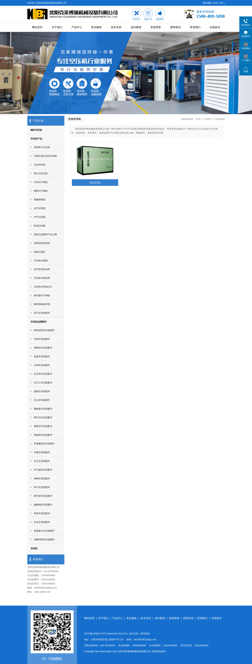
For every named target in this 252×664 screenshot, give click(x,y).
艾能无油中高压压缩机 (45, 156)
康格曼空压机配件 (43, 408)
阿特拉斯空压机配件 (44, 330)
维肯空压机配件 (42, 513)
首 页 (198, 119)
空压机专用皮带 (42, 278)
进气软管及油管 (42, 269)
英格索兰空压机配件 (44, 530)
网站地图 (207, 3)
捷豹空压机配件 (42, 391)
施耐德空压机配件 (43, 504)
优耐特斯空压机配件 (44, 539)
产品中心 (76, 27)
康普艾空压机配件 (43, 426)
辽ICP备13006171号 (94, 633)
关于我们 (57, 27)
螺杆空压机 (36, 130)
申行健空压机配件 (43, 469)
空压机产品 (36, 138)
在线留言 (215, 27)
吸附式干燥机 (41, 190)
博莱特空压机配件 (43, 347)
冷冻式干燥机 (41, 182)
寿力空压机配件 (42, 487)
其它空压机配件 (42, 313)
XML (221, 3)
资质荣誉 (155, 27)
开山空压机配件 (42, 400)
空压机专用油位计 (43, 286)
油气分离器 (39, 208)
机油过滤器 (39, 225)
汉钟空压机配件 (42, 365)
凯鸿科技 (145, 633)
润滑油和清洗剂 (42, 243)
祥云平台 (123, 633)
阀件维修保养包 (42, 304)
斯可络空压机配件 (43, 496)
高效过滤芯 (39, 252)
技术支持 (116, 27)
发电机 (34, 548)
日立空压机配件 (42, 461)
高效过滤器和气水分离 (45, 234)
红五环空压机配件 (43, 374)
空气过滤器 (39, 217)
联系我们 (195, 27)
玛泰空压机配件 (42, 452)
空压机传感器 (41, 260)
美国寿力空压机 (42, 147)
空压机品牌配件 (39, 321)
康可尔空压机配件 (43, 417)
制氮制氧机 (39, 199)
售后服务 (96, 27)
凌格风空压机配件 (43, 435)
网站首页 (37, 27)
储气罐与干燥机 (42, 295)
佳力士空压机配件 (43, 382)
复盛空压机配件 (42, 356)
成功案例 (136, 27)
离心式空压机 (41, 173)
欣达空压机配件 (42, 522)
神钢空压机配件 (42, 478)
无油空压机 (39, 164)
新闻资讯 (175, 27)
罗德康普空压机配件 (44, 443)
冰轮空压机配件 (42, 339)
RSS (215, 3)
